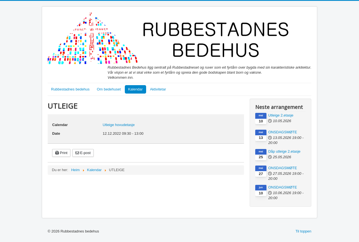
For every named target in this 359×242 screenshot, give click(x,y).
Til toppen (303, 231)
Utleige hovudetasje (119, 125)
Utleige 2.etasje (280, 115)
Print (61, 153)
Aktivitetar (158, 89)
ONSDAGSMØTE (282, 132)
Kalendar (135, 89)
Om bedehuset (109, 89)
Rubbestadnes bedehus (70, 89)
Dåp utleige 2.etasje (284, 151)
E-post (83, 153)
